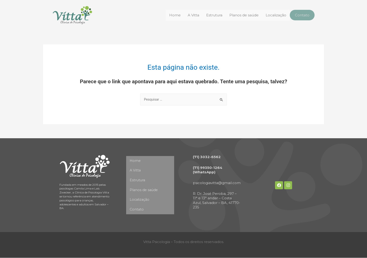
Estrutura (213, 15)
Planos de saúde (242, 15)
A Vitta (192, 15)
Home (173, 15)
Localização (274, 15)
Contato (301, 15)
